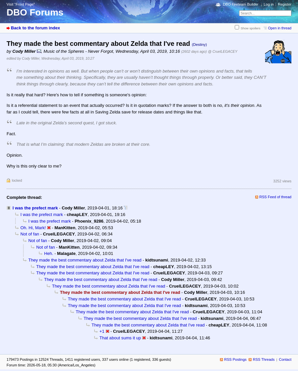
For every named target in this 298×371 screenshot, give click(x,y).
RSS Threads (264, 359)
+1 (101, 331)
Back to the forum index (35, 27)
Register (284, 4)
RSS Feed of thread (275, 197)
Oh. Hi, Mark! (33, 227)
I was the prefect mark (35, 207)
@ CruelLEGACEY (222, 51)
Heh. (48, 253)
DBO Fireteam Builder (240, 4)
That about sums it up (120, 337)
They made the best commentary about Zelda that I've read (85, 260)
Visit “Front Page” (21, 4)
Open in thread (279, 28)
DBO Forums (35, 12)
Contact (285, 359)
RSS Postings (235, 359)
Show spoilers (250, 28)
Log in (269, 4)
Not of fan (29, 234)
